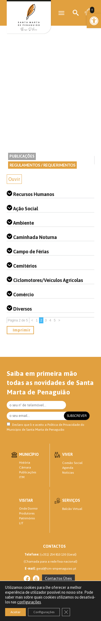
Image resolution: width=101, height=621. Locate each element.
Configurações (43, 612)
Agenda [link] (67, 468)
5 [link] (55, 320)
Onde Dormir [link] (28, 508)
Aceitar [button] (15, 612)
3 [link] (46, 320)
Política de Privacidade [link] (63, 425)
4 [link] (50, 320)
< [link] (32, 320)
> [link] (59, 320)
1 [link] (37, 320)
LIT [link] (21, 523)
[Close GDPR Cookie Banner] (66, 612)
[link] (94, 21)
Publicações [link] (21, 156)
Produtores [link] (26, 513)
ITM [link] (22, 477)
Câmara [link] (25, 467)
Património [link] (27, 518)
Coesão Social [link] (72, 463)
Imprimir (20, 330)
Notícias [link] (68, 472)
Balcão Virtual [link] (72, 509)
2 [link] (41, 320)
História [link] (24, 462)
